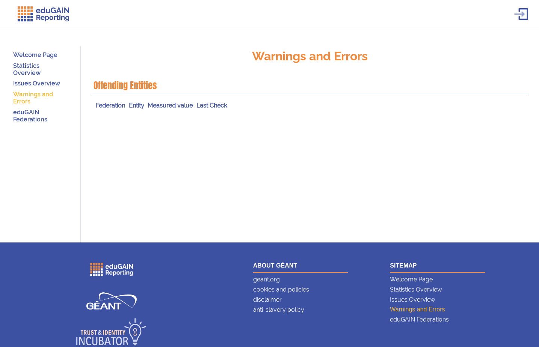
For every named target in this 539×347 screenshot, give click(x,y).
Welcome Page (35, 54)
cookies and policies (281, 289)
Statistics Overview (27, 69)
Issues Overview (36, 83)
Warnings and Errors (310, 56)
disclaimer (267, 299)
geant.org (266, 279)
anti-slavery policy (278, 309)
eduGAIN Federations (30, 116)
